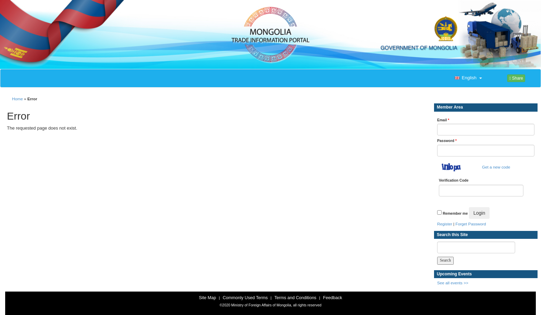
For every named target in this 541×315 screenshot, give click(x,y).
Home (17, 98)
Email (443, 120)
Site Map (207, 297)
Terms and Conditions (295, 297)
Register (444, 224)
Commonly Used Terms (245, 297)
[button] (467, 78)
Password (447, 141)
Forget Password (470, 224)
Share (516, 78)
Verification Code (454, 180)
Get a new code (496, 167)
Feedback (332, 297)
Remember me (455, 213)
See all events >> (452, 283)
